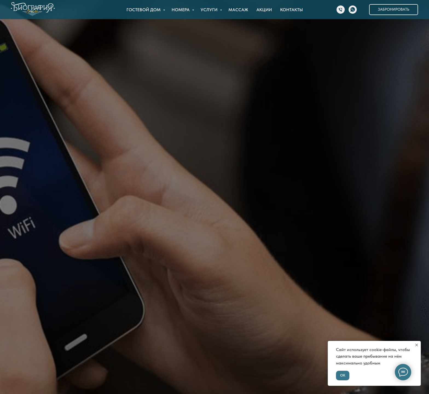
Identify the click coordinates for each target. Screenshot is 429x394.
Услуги (210, 9)
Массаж (238, 9)
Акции (264, 9)
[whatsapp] (353, 9)
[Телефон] (341, 9)
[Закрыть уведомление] (416, 345)
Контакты (291, 9)
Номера (181, 9)
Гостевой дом (144, 9)
